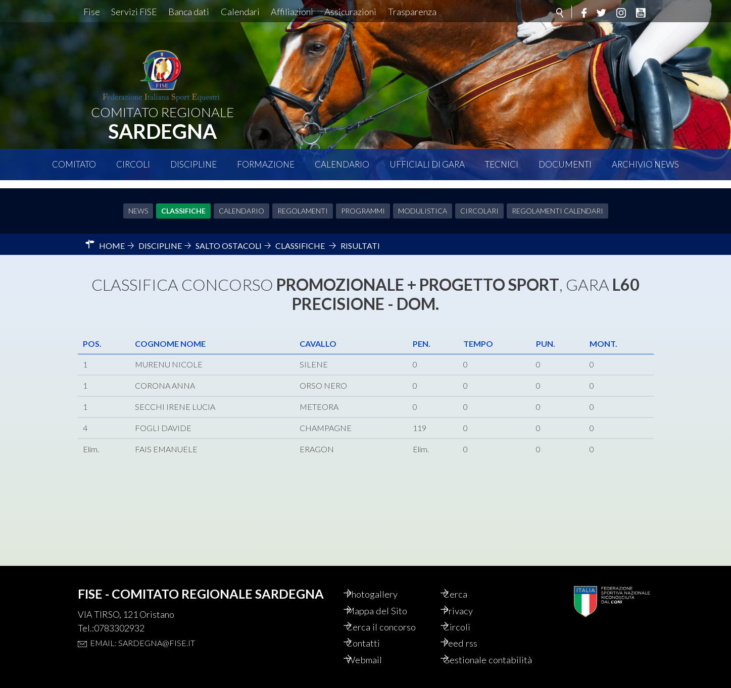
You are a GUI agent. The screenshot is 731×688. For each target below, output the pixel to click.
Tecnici (501, 164)
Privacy (469, 596)
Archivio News (645, 164)
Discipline (193, 164)
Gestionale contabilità (476, 653)
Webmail (375, 647)
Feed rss (471, 630)
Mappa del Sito (387, 596)
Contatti (374, 630)
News (138, 202)
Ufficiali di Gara (427, 164)
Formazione (266, 164)
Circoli (133, 164)
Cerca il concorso (393, 613)
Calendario (342, 164)
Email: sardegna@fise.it (142, 626)
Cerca (465, 578)
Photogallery (384, 578)
